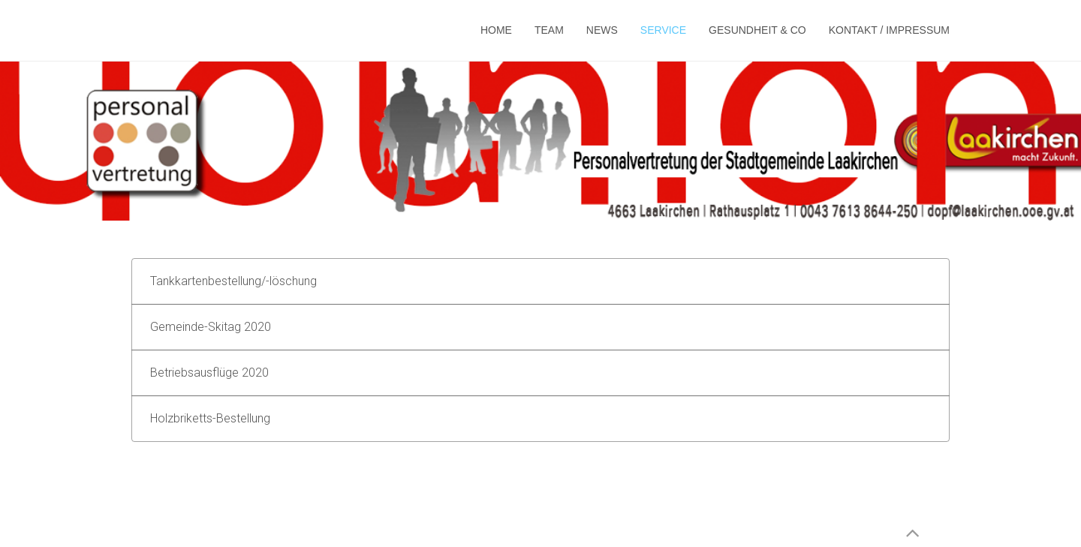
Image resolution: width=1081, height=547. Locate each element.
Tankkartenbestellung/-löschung (233, 281)
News (602, 30)
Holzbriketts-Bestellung (210, 418)
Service (663, 30)
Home (496, 30)
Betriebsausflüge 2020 (209, 372)
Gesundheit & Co (757, 30)
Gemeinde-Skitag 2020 (210, 327)
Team (549, 30)
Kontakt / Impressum (889, 30)
